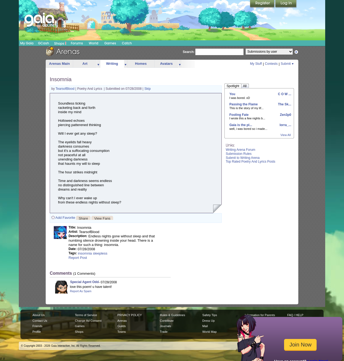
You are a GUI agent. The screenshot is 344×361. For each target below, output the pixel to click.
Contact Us (40, 320)
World (93, 43)
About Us (39, 315)
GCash (43, 43)
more (98, 64)
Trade (163, 331)
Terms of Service (86, 315)
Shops (60, 43)
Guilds (121, 326)
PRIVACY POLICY (129, 315)
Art (85, 64)
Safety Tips (209, 315)
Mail (205, 326)
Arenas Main (59, 64)
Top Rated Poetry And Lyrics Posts (250, 161)
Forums (77, 43)
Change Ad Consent (88, 320)
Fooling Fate (239, 115)
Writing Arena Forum (240, 150)
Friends (37, 326)
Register (262, 4)
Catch (127, 43)
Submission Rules (239, 154)
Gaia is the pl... (241, 125)
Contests (271, 64)
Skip (147, 89)
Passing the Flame (244, 104)
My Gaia (26, 43)
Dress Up (208, 320)
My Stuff (256, 64)
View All (286, 135)
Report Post (78, 258)
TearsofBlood (65, 89)
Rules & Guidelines (172, 315)
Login (286, 4)
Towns (121, 331)
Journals (165, 326)
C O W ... (284, 94)
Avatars (166, 64)
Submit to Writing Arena (243, 158)
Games (110, 43)
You (232, 94)
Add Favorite (65, 218)
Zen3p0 (285, 115)
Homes (140, 64)
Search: (189, 52)
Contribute (167, 320)
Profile (37, 331)
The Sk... (284, 104)
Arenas (122, 320)
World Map (209, 331)
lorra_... (285, 125)
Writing (112, 64)
